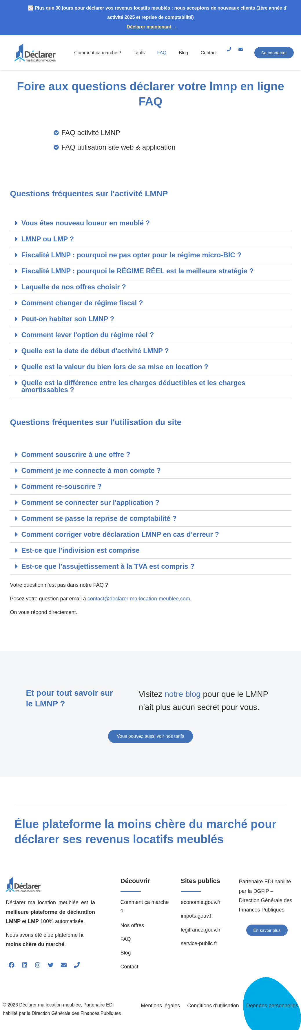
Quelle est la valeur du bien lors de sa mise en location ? (115, 367)
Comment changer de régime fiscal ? (82, 303)
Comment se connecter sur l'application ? (90, 502)
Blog (183, 52)
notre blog (183, 694)
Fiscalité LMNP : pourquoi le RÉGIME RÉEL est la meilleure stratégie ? (137, 271)
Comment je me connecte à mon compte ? (91, 470)
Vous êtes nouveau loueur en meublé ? (85, 223)
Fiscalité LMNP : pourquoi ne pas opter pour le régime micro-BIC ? (131, 255)
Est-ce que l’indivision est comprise (80, 550)
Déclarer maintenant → (152, 26)
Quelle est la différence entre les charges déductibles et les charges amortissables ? (133, 386)
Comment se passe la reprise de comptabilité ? (99, 518)
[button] (150, 223)
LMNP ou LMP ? (47, 239)
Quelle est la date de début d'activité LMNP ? (95, 351)
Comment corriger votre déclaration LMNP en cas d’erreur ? (120, 534)
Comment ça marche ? (97, 52)
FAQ (161, 52)
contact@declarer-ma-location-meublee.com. (139, 599)
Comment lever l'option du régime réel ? (87, 335)
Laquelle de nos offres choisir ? (73, 287)
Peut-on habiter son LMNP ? (67, 319)
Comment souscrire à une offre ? (75, 454)
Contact (208, 52)
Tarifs (139, 52)
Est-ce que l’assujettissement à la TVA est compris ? (108, 566)
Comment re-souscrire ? (61, 486)
